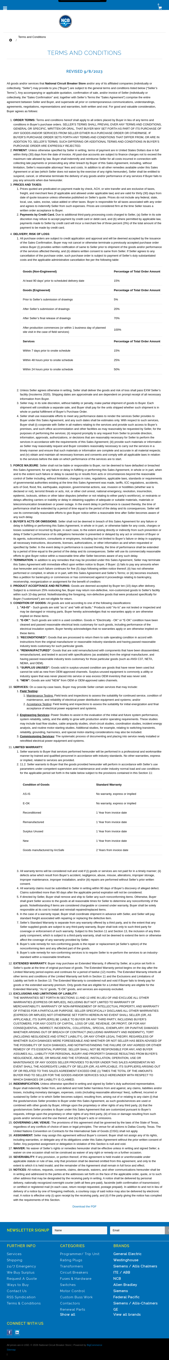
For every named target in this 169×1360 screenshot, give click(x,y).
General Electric (127, 1254)
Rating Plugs (71, 1260)
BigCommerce (94, 1345)
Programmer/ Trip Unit (79, 1254)
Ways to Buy (18, 1285)
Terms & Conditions (24, 1303)
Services (14, 1254)
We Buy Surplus (21, 1272)
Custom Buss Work (76, 1297)
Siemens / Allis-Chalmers (135, 1303)
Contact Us (17, 1291)
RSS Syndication (21, 1297)
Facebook (9, 1332)
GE (115, 1310)
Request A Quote (22, 1279)
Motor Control (72, 1291)
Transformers (71, 1266)
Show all (67, 1315)
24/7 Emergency (21, 1266)
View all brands (127, 1315)
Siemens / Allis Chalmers (135, 1266)
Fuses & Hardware (76, 1279)
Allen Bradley (125, 1285)
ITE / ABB (121, 1272)
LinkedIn (17, 1332)
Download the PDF (84, 1206)
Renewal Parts (72, 1310)
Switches (68, 1285)
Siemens (120, 1291)
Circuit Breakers (74, 1272)
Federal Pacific (126, 1297)
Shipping (14, 1260)
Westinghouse (125, 1260)
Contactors (70, 1303)
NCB (117, 1279)
